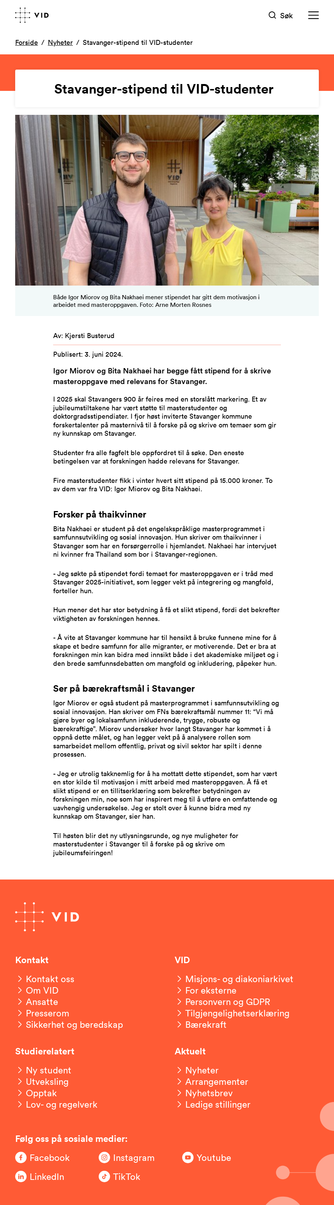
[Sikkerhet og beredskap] (69, 1024)
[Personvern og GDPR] (222, 1001)
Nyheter (60, 42)
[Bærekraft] (201, 1024)
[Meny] (313, 15)
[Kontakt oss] (44, 978)
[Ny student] (43, 1070)
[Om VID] (36, 990)
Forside (26, 42)
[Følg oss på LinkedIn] (45, 1176)
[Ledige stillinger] (212, 1104)
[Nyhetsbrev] (204, 1093)
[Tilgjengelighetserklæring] (232, 1013)
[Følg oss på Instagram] (129, 1157)
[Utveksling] (42, 1081)
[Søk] (281, 15)
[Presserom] (42, 1013)
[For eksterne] (205, 990)
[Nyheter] (197, 1070)
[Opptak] (36, 1093)
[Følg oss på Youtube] (212, 1157)
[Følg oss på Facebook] (45, 1157)
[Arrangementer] (211, 1081)
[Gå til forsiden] (32, 15)
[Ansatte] (36, 1001)
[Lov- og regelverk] (56, 1104)
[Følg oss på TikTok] (129, 1176)
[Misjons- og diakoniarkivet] (234, 978)
